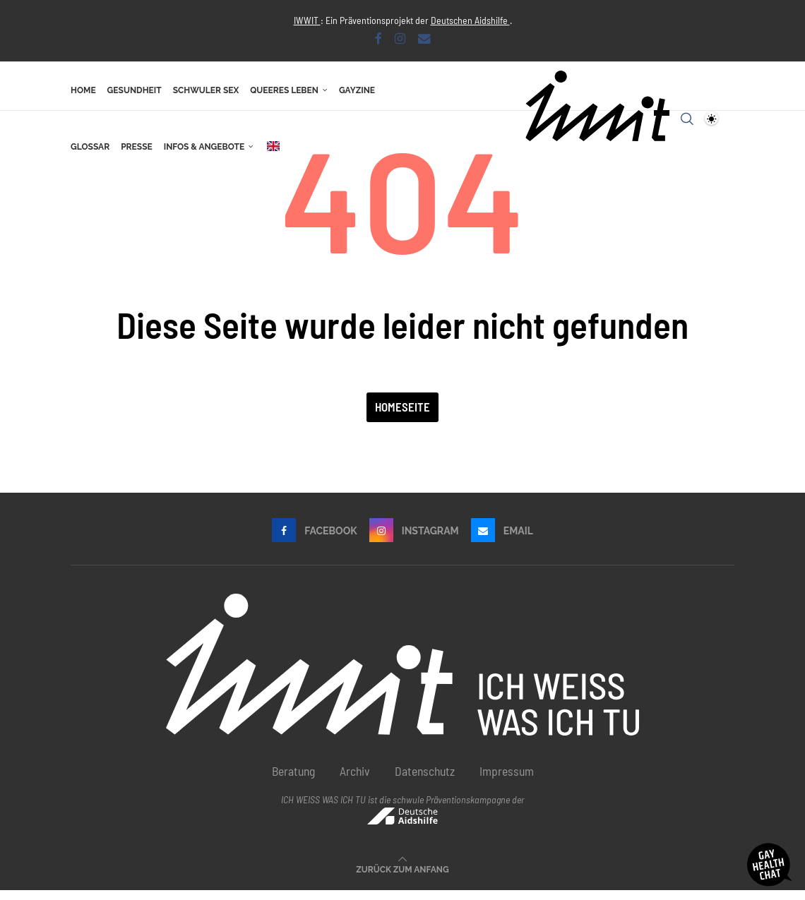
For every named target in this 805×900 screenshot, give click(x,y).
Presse (137, 147)
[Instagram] (400, 38)
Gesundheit (134, 90)
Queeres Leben (284, 90)
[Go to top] (402, 877)
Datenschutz (425, 780)
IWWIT (307, 20)
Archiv (355, 780)
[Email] (424, 38)
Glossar (90, 147)
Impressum (506, 780)
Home (83, 90)
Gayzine (357, 90)
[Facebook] (378, 38)
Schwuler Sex (206, 90)
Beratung (293, 780)
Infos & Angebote (204, 147)
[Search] (687, 118)
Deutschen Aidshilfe (470, 20)
